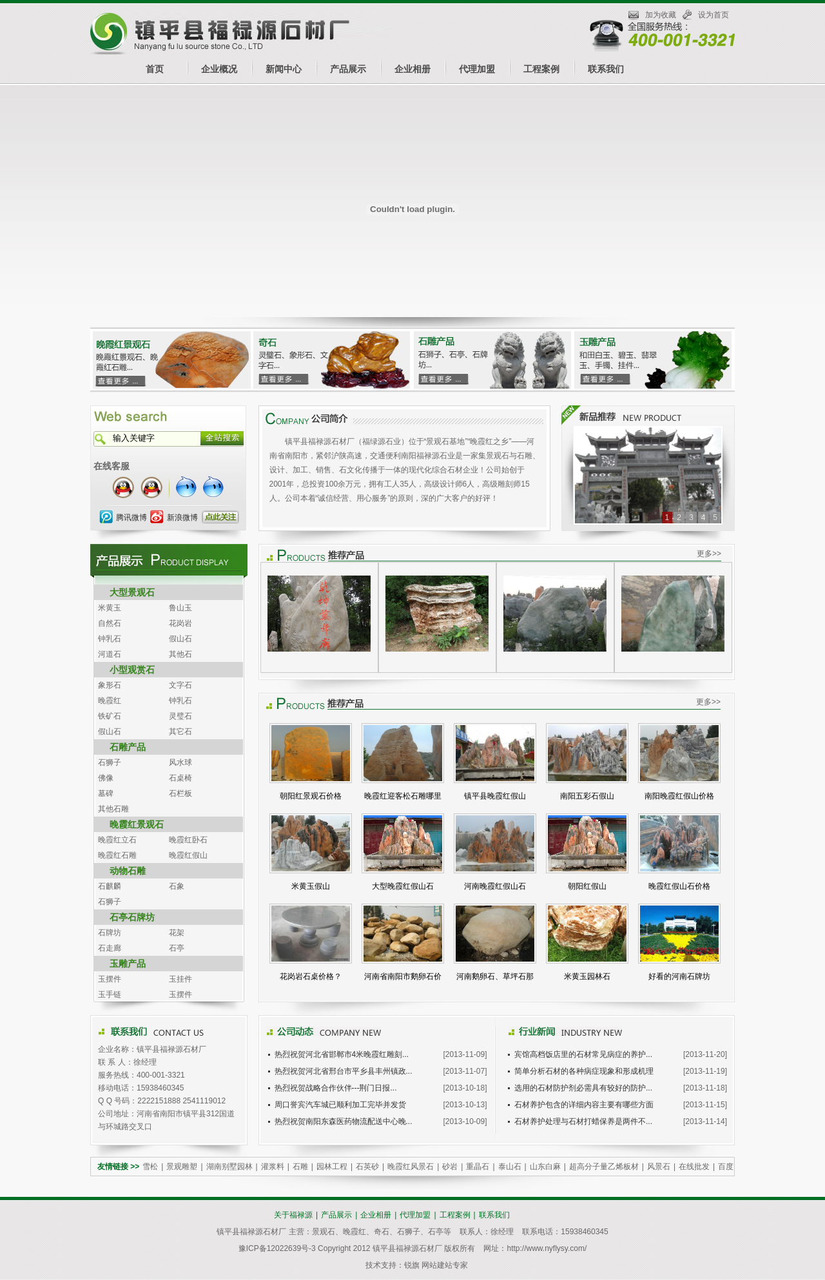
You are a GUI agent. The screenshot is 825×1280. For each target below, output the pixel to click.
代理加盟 (477, 69)
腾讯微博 (131, 517)
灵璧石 (180, 716)
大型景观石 (132, 592)
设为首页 (713, 14)
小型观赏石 (132, 669)
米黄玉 (109, 607)
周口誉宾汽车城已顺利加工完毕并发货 (340, 1104)
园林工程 (331, 1166)
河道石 (109, 654)
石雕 (300, 1166)
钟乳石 (109, 638)
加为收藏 (660, 14)
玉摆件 (109, 979)
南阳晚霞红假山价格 (679, 795)
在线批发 (694, 1166)
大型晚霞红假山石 (403, 886)
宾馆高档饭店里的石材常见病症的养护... (583, 1054)
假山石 (180, 638)
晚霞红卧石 (188, 839)
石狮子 (109, 762)
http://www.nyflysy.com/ (547, 1248)
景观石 (323, 1231)
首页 (155, 69)
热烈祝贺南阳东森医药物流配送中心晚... (343, 1121)
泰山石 (509, 1166)
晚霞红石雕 (117, 855)
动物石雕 (128, 871)
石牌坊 (109, 932)
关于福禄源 (293, 1214)
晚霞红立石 (117, 839)
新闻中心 (284, 69)
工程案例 (541, 69)
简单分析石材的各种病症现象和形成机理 (584, 1071)
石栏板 (180, 793)
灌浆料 (272, 1166)
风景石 (658, 1166)
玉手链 (109, 994)
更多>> (709, 553)
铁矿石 (109, 716)
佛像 (105, 777)
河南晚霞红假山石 (495, 886)
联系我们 (606, 69)
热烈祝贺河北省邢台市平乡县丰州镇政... (343, 1071)
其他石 (180, 654)
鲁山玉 (180, 607)
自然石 (109, 623)
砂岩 (450, 1166)
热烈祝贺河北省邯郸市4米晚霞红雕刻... (342, 1054)
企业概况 (219, 69)
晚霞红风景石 (410, 1166)
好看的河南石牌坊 (679, 976)
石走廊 (109, 948)
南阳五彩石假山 (587, 795)
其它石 (180, 731)
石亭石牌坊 (132, 917)
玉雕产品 (128, 963)
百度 (725, 1166)
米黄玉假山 (310, 886)
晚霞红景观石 (137, 824)
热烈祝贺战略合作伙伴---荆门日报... (336, 1087)
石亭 (176, 948)
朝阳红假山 (587, 886)
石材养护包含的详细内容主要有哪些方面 (584, 1104)
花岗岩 (180, 623)
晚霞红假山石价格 (679, 886)
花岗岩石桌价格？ (311, 976)
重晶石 (477, 1166)
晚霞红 (109, 700)
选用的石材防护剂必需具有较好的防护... (583, 1087)
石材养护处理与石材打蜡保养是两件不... (583, 1121)
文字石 (180, 685)
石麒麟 (109, 886)
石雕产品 (128, 747)
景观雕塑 (181, 1166)
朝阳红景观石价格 (311, 795)
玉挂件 (180, 979)
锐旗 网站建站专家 (436, 1265)
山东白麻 (545, 1166)
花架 (176, 932)
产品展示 (348, 69)
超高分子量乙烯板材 (604, 1166)
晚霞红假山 (188, 855)
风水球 (180, 762)
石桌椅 (180, 777)
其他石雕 (113, 808)
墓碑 (105, 793)
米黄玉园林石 (587, 976)
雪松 (150, 1166)
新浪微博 (182, 517)
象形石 (109, 685)
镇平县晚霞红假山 (495, 795)
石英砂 (367, 1166)
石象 (176, 886)
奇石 (381, 1231)
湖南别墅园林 (229, 1166)
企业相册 (412, 69)
